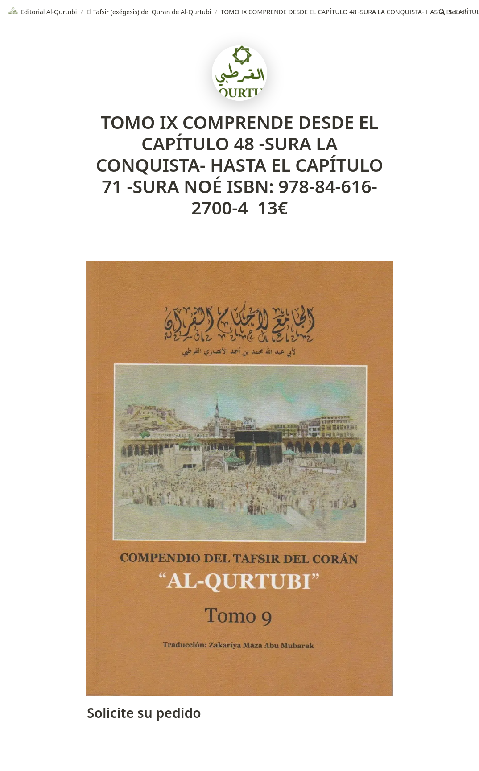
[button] (454, 12)
